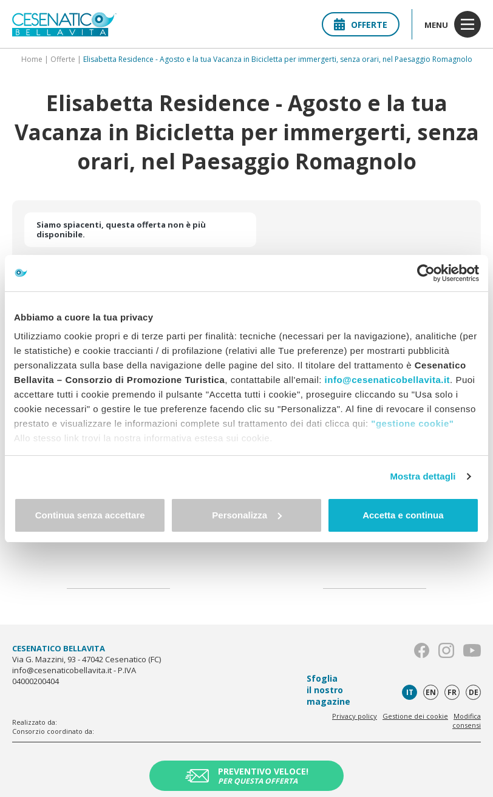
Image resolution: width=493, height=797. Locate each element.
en (431, 692)
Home (31, 59)
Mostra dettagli (422, 476)
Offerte (360, 24)
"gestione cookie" (412, 423)
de (473, 692)
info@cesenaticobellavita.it (387, 380)
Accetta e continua (402, 515)
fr (452, 692)
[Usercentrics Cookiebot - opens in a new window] (426, 273)
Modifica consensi (466, 720)
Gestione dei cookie (415, 716)
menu (452, 24)
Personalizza (247, 515)
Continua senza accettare (90, 515)
